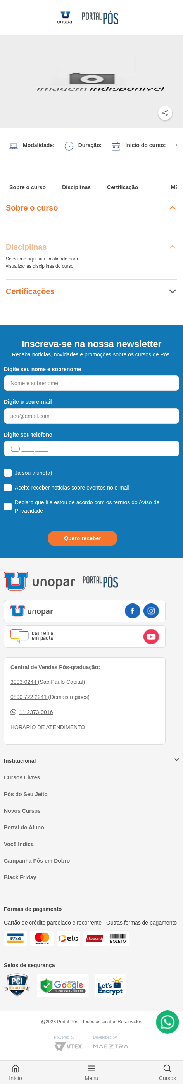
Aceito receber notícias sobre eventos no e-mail (72, 488)
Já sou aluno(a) (33, 473)
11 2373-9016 (31, 712)
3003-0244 (24, 682)
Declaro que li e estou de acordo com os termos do (87, 506)
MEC (177, 187)
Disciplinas (76, 187)
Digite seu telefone (28, 435)
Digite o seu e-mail (28, 402)
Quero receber (82, 538)
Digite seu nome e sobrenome (42, 369)
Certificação (122, 187)
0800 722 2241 (29, 697)
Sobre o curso (27, 187)
